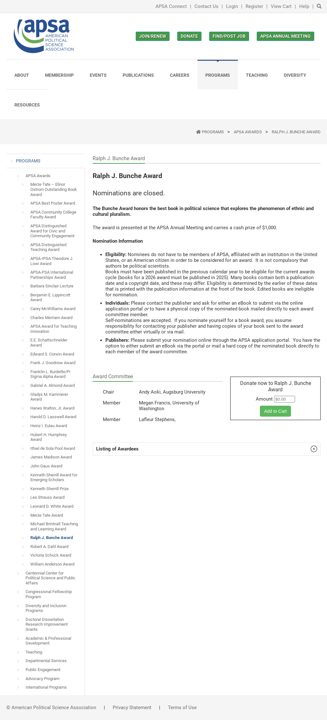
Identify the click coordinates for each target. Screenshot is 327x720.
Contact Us (206, 6)
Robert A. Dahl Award (49, 546)
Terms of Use (182, 707)
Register (254, 6)
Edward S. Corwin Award (52, 354)
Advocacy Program (42, 678)
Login (232, 6)
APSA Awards (248, 131)
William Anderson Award (52, 564)
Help (304, 6)
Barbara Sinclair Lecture (51, 286)
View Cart (281, 6)
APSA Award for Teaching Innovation (53, 329)
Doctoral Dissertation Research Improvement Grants (47, 624)
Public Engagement (43, 669)
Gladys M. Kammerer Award (49, 397)
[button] (206, 448)
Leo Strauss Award (47, 497)
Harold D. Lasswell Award (53, 416)
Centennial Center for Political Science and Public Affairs (50, 578)
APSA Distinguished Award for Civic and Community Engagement (52, 230)
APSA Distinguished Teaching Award (48, 247)
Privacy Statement (132, 707)
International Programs (46, 687)
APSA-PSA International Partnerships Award (51, 275)
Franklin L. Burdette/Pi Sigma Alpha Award (50, 374)
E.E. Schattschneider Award (48, 343)
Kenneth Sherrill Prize (49, 488)
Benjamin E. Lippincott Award (50, 297)
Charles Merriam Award (51, 317)
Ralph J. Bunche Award (296, 131)
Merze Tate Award (46, 515)
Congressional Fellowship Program (49, 594)
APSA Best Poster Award (52, 203)
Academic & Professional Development (48, 641)
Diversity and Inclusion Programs (46, 608)
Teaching (34, 652)
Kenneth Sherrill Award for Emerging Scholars (53, 477)
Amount (264, 399)
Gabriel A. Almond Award (52, 385)
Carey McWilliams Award (52, 308)
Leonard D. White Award (51, 506)
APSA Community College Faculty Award (53, 215)
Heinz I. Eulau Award (48, 425)
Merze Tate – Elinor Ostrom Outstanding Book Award (53, 189)
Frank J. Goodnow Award (52, 362)
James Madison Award (51, 457)
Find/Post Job (229, 36)
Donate (189, 36)
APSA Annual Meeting (285, 36)
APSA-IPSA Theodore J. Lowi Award (51, 261)
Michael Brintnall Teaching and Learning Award (54, 526)
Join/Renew (152, 36)
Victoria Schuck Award (50, 555)
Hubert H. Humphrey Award (48, 437)
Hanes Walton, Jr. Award (52, 408)
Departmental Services (46, 660)
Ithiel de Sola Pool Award (52, 448)
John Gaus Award (46, 466)
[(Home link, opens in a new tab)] (44, 36)
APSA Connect (171, 6)
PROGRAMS (213, 131)
